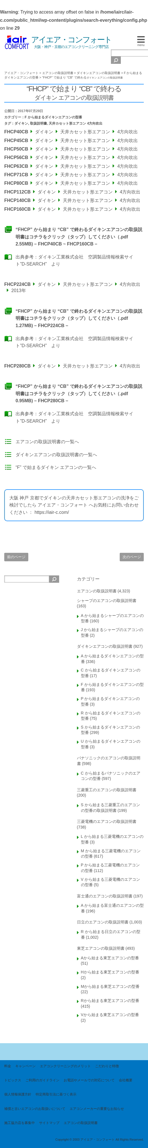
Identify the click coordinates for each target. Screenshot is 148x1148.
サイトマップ (49, 1123)
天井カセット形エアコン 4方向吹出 (75, 123)
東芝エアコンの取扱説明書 (101, 948)
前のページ (16, 557)
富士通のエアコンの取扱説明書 (104, 896)
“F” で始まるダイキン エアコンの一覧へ (56, 467)
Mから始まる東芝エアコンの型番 (110, 986)
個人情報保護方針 (17, 1094)
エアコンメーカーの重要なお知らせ (97, 1109)
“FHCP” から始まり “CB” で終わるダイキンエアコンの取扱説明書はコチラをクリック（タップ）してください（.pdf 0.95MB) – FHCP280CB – (79, 393)
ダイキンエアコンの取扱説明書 (104, 646)
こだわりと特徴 (107, 1066)
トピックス (12, 1080)
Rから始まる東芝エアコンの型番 (110, 1000)
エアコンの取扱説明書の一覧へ (47, 441)
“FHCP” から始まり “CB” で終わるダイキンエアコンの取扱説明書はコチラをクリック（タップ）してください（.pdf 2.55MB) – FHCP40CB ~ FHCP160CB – (79, 236)
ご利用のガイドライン (42, 1080)
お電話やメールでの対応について (89, 1080)
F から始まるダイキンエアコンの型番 (53, 117)
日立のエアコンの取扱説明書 (102, 922)
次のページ (132, 557)
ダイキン (21, 123)
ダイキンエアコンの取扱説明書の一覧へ (56, 454)
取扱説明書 (38, 123)
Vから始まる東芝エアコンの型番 (110, 1014)
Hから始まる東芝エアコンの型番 (110, 972)
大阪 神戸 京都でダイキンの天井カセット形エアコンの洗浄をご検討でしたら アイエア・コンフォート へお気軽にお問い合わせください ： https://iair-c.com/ (74, 505)
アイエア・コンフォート (71, 39)
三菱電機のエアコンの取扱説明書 (106, 821)
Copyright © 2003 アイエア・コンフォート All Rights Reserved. (99, 1139)
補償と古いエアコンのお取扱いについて (34, 1109)
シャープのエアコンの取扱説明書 (106, 600)
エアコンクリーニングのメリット (65, 1066)
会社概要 (125, 1080)
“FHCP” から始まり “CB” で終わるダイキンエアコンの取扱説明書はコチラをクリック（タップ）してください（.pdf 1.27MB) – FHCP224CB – (79, 318)
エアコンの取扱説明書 (97, 591)
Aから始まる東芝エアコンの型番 (110, 958)
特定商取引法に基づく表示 (56, 1094)
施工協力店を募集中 (19, 1123)
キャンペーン (25, 1066)
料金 (7, 1066)
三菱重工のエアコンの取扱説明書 (106, 790)
